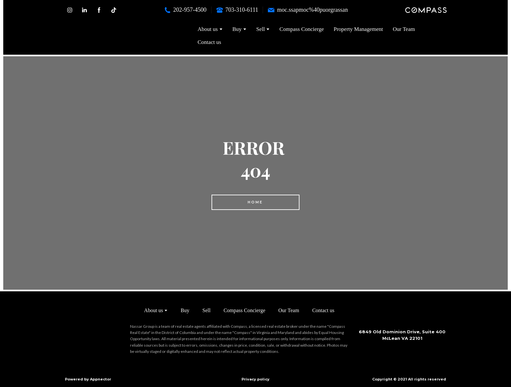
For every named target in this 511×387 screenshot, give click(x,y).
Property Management (358, 29)
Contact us (209, 42)
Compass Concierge (302, 29)
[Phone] (167, 10)
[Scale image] (377, 352)
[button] (70, 10)
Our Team (404, 29)
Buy (185, 310)
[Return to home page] (106, 35)
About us (153, 310)
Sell (206, 310)
